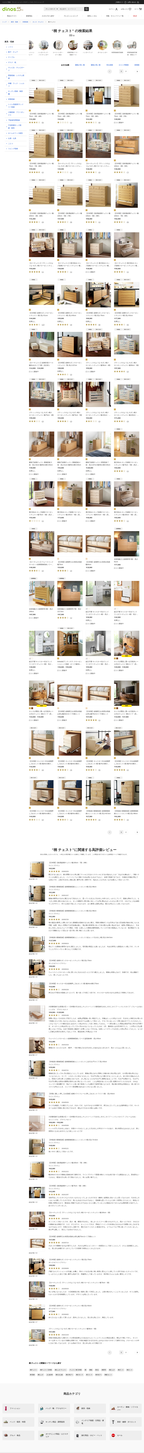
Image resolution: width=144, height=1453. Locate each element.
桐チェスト (33, 1370)
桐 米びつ (98, 1375)
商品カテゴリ (11, 16)
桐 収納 (32, 1375)
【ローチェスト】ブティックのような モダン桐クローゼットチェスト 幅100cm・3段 (79, 1212)
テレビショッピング (71, 16)
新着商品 (29, 16)
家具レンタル (92, 16)
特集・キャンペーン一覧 (115, 16)
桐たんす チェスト (60, 1370)
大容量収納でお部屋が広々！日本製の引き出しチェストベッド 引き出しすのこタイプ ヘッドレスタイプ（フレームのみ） (93, 1117)
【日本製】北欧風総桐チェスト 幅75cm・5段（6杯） (68, 1186)
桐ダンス (121, 1370)
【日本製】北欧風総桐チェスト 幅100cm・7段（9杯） (68, 863)
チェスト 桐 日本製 (76, 1370)
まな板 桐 (50, 1375)
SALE (135, 16)
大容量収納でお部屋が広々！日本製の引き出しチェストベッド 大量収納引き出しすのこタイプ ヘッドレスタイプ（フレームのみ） (96, 1007)
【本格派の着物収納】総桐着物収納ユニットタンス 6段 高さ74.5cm (73, 1140)
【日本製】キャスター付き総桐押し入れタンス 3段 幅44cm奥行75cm (74, 983)
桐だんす (112, 1370)
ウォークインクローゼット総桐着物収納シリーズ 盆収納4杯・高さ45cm (75, 1038)
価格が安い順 (80, 65)
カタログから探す (48, 16)
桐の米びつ (69, 1375)
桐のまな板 (59, 1375)
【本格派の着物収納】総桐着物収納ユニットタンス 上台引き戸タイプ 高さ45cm (78, 1062)
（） (37, 122)
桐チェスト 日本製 (46, 1370)
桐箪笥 (104, 1370)
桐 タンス (89, 1375)
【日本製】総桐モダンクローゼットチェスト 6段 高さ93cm (70, 1306)
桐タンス (129, 1370)
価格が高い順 (96, 65)
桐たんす (40, 1375)
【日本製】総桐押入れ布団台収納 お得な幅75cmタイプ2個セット (72, 1236)
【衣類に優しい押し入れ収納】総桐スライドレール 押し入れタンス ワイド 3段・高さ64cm (82, 1094)
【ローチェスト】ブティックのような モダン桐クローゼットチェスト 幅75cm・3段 (79, 1283)
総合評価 (33, 879)
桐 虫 (97, 1370)
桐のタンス (79, 1375)
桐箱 (90, 1370)
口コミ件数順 (124, 65)
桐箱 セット (108, 1375)
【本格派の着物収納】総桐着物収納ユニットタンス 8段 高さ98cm (72, 887)
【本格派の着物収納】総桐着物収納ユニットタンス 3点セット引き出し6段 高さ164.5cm (81, 937)
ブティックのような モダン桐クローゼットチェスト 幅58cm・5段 (72, 1329)
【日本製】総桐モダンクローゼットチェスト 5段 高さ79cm (70, 960)
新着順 (137, 65)
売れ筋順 (109, 65)
